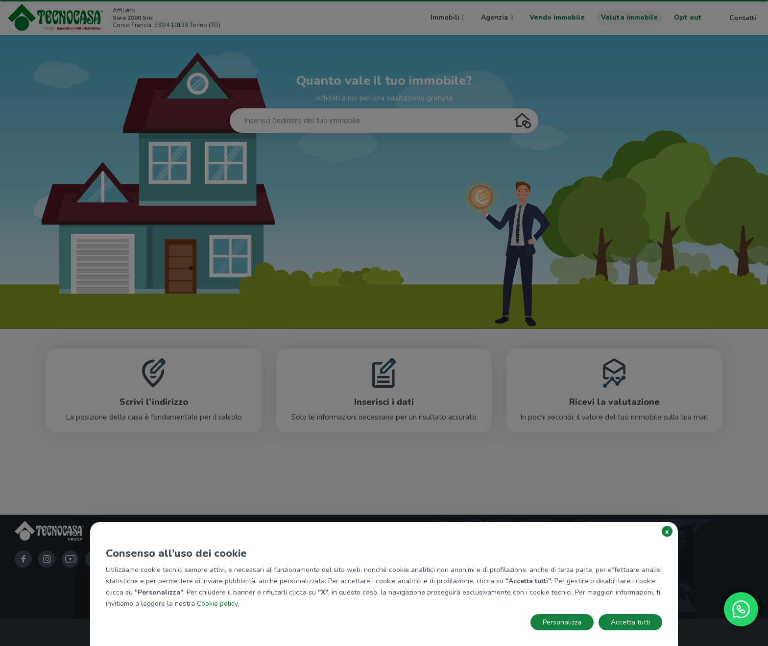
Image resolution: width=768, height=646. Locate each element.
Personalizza (562, 622)
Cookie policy (217, 603)
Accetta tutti (630, 622)
